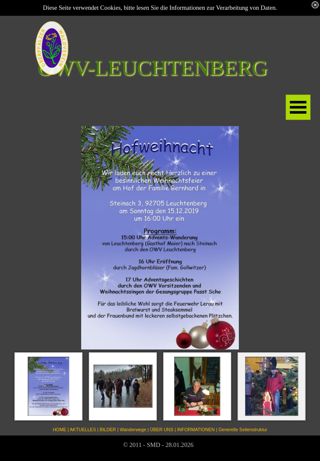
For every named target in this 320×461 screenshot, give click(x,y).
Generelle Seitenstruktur (242, 429)
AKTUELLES (83, 429)
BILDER (108, 429)
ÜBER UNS (161, 429)
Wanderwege (133, 429)
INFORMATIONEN (196, 429)
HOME (59, 429)
